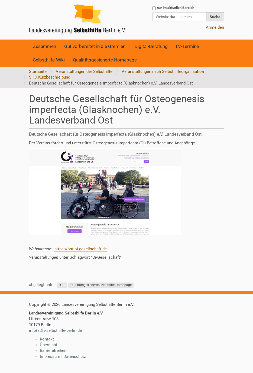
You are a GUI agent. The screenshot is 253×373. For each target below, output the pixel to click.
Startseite (38, 71)
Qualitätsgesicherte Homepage (105, 60)
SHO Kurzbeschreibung (49, 77)
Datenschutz (74, 356)
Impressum (50, 356)
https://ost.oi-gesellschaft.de (80, 248)
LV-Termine (187, 46)
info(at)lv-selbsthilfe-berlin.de (55, 330)
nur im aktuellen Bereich (175, 8)
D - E (62, 285)
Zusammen (44, 46)
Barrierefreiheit (53, 350)
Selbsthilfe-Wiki (49, 60)
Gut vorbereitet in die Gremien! (95, 46)
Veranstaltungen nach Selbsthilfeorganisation (163, 71)
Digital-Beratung (151, 46)
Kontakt (47, 339)
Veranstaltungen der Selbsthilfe (84, 71)
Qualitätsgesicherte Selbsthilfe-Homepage (101, 285)
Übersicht (48, 344)
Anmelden (215, 27)
